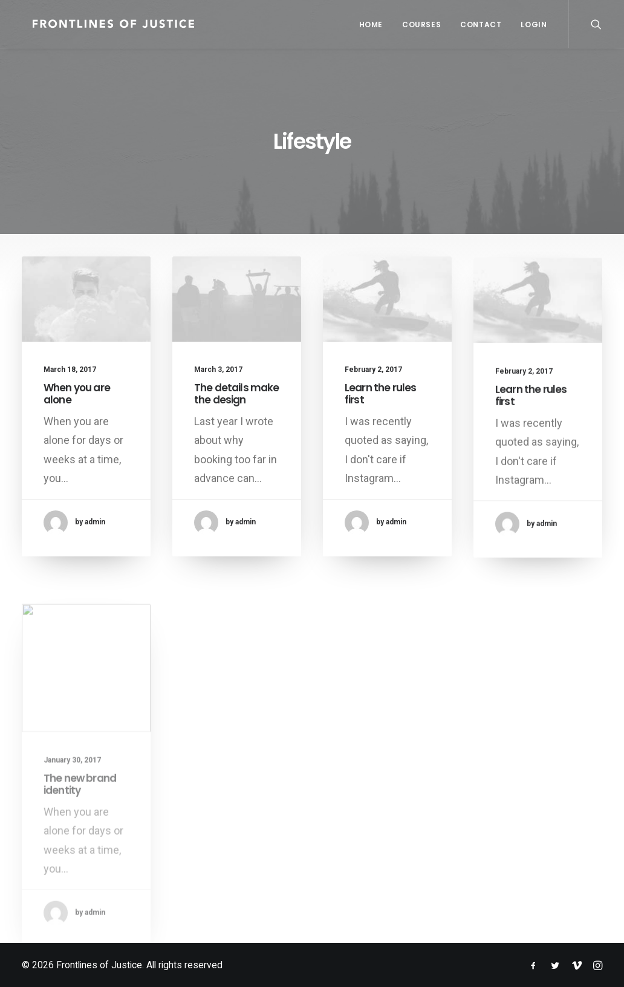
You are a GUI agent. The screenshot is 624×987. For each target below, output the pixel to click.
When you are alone (77, 393)
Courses (421, 24)
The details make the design (236, 393)
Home (371, 24)
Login (534, 24)
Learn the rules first (380, 401)
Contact (480, 24)
